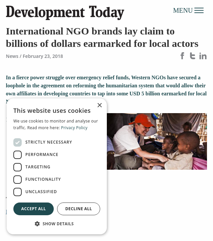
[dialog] (57, 166)
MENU (188, 10)
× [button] (99, 105)
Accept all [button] (33, 209)
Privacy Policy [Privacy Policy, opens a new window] (74, 128)
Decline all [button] (78, 209)
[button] (56, 224)
